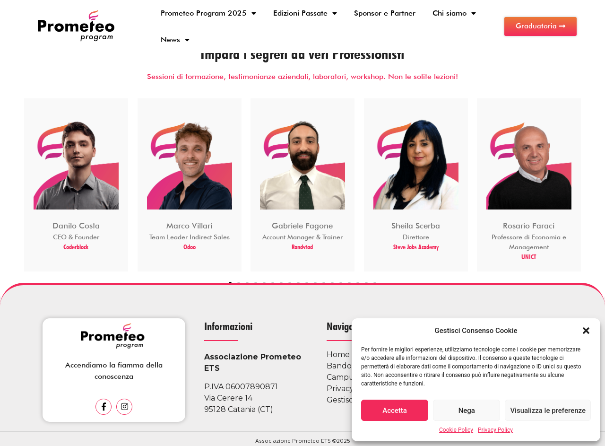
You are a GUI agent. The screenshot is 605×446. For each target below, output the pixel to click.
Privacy (340, 388)
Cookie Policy (456, 430)
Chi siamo (454, 13)
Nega (466, 410)
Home (338, 354)
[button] (586, 330)
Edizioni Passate (305, 13)
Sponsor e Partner (384, 13)
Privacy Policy (495, 430)
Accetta (394, 410)
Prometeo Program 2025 (208, 13)
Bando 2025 (349, 365)
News (175, 39)
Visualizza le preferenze (548, 410)
